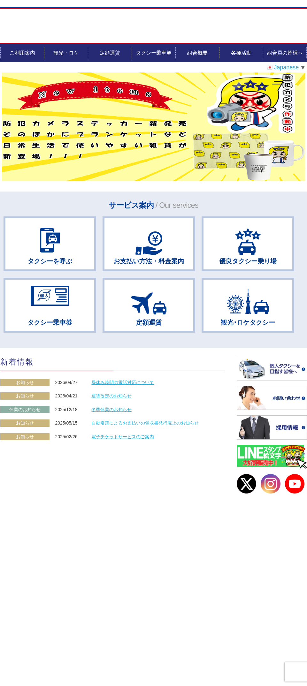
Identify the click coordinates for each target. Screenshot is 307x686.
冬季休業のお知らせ (111, 409)
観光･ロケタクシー (248, 322)
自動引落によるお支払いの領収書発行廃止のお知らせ (145, 423)
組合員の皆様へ (285, 53)
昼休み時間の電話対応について (122, 382)
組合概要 (197, 53)
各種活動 (241, 53)
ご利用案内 (22, 53)
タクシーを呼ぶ (49, 261)
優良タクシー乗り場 (248, 261)
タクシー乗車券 (154, 53)
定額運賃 (110, 53)
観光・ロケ (66, 53)
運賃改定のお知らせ (111, 395)
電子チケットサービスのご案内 (122, 436)
